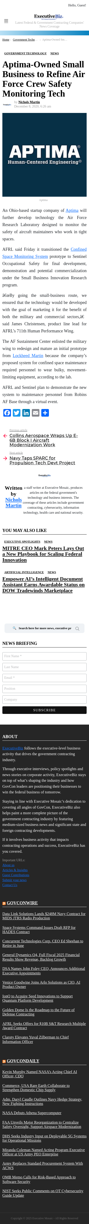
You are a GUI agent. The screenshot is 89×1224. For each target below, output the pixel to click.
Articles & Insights (15, 870)
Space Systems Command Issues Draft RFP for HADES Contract (38, 930)
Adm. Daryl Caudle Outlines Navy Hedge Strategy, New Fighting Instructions (42, 1101)
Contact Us (9, 885)
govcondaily (23, 1061)
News (48, 541)
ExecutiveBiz (12, 748)
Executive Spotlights (22, 541)
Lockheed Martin (28, 355)
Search (77, 629)
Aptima (72, 210)
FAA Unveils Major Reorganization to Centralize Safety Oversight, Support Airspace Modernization (41, 1124)
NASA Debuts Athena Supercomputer (31, 1113)
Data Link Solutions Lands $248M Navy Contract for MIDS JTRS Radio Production (43, 916)
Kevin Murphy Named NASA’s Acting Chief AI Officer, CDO (39, 1074)
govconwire (22, 903)
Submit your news (14, 880)
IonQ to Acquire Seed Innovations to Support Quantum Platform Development (37, 998)
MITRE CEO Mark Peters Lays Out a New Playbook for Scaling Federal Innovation (43, 554)
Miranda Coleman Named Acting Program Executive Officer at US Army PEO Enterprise (43, 1152)
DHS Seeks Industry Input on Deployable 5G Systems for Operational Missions (44, 1138)
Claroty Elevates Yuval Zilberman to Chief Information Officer (35, 1039)
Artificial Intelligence (24, 572)
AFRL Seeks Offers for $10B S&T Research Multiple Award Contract (44, 1026)
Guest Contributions (15, 875)
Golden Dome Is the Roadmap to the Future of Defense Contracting (38, 1012)
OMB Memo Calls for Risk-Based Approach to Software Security (39, 1179)
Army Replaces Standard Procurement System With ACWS (42, 1165)
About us (8, 865)
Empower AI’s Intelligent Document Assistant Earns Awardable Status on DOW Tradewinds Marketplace (43, 584)
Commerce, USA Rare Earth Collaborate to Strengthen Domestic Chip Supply (36, 1088)
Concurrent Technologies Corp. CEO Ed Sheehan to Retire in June (42, 943)
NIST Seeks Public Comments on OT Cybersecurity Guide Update (42, 1193)
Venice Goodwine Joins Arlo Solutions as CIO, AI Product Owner (41, 984)
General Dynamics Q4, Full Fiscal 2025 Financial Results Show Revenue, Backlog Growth (41, 957)
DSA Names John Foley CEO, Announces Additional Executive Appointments (43, 971)
